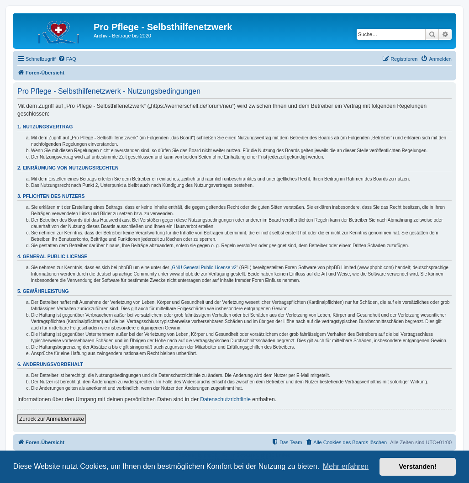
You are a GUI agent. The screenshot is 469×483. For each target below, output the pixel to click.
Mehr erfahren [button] (346, 466)
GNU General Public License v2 (204, 267)
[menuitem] (67, 58)
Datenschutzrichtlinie (225, 399)
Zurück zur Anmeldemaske (51, 419)
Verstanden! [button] (418, 466)
